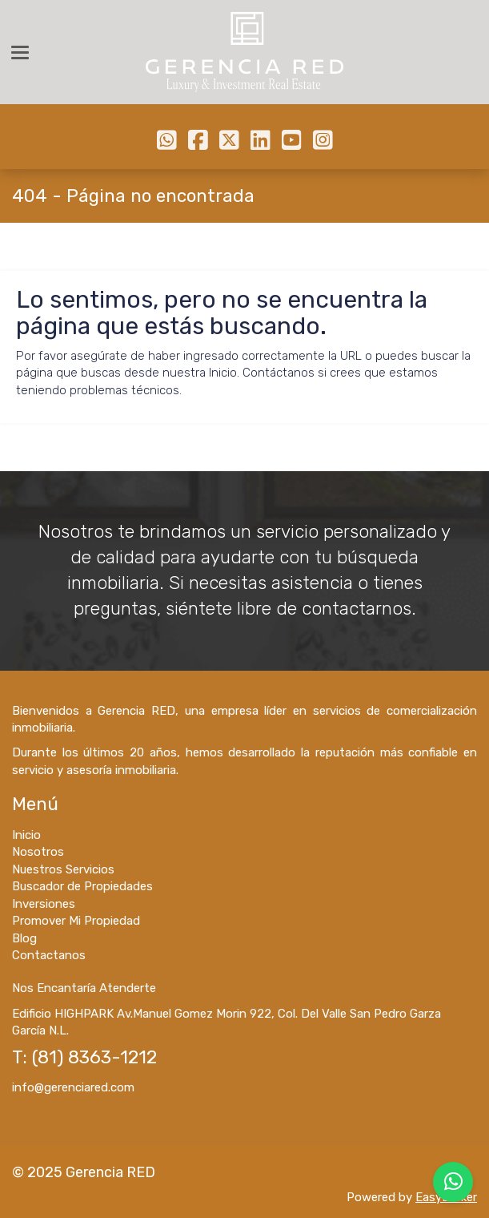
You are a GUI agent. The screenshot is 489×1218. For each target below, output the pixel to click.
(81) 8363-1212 (94, 1057)
